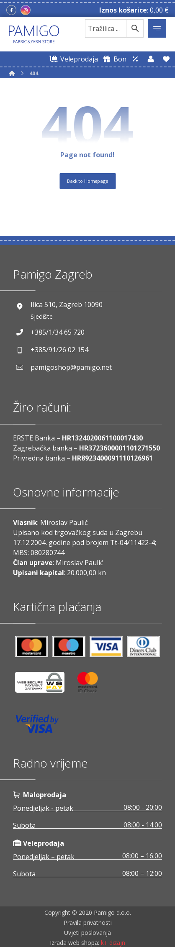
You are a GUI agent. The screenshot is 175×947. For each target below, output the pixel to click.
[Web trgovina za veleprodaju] (72, 59)
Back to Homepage (87, 180)
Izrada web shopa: (74, 943)
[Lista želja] (166, 59)
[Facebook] (11, 10)
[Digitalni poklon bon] (113, 59)
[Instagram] (26, 10)
